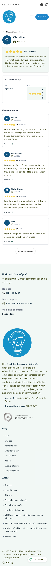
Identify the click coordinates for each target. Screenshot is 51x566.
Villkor (40, 551)
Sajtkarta (8, 554)
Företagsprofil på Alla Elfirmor (27, 554)
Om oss (8, 441)
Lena (13, 221)
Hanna (14, 117)
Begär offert (42, 17)
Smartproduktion (11, 557)
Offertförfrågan (12, 451)
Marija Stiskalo (17, 189)
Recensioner (10, 456)
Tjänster (8, 495)
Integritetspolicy (12, 471)
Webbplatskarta (12, 466)
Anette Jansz (16, 153)
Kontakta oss (11, 446)
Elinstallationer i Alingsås (16, 500)
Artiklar (8, 461)
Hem (7, 436)
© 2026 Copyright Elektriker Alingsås (19, 551)
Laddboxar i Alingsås (14, 510)
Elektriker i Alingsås (13, 505)
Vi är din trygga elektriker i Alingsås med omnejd (26, 523)
